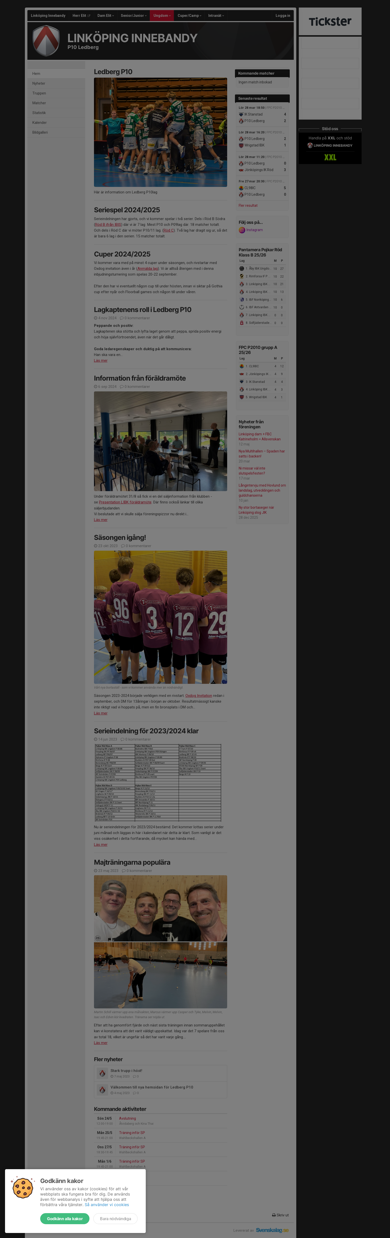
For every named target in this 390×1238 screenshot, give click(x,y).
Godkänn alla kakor (65, 1218)
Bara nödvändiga (115, 1218)
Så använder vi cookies (107, 1204)
